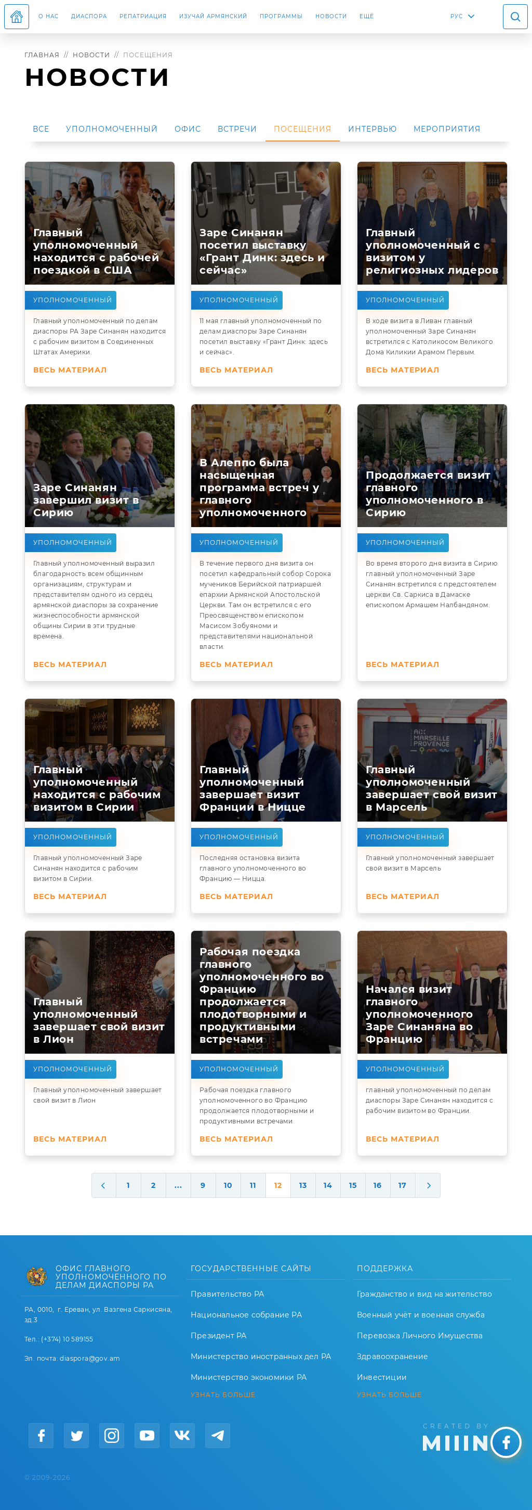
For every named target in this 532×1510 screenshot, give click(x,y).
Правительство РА (227, 1294)
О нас (48, 16)
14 (328, 1185)
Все (41, 129)
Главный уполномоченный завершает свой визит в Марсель (430, 863)
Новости (331, 16)
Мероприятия (447, 129)
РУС (456, 16)
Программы (281, 16)
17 (402, 1185)
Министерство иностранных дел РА (261, 1356)
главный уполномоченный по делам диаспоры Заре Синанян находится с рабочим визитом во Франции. (429, 1100)
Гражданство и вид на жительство (424, 1294)
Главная (42, 55)
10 (228, 1185)
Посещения (302, 129)
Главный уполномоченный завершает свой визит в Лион (97, 1095)
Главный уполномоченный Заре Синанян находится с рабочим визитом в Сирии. (87, 868)
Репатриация (143, 16)
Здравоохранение (392, 1356)
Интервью (372, 129)
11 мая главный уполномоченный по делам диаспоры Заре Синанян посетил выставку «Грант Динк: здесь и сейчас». (264, 336)
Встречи (237, 129)
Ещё (367, 16)
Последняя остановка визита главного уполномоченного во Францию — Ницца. (253, 868)
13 (303, 1185)
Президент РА (218, 1335)
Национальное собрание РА (246, 1315)
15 (353, 1185)
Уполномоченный (112, 129)
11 (253, 1185)
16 (378, 1185)
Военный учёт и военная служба (421, 1315)
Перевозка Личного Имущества (420, 1335)
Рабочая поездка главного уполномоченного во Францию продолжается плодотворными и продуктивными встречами (257, 1105)
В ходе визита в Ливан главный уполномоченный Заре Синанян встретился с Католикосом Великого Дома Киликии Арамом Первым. (429, 336)
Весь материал (70, 370)
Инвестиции (382, 1377)
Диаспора (89, 16)
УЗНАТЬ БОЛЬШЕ (223, 1395)
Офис (188, 129)
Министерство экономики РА (249, 1377)
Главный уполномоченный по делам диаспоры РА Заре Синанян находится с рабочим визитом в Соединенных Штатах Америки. (99, 336)
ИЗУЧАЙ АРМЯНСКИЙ (213, 16)
